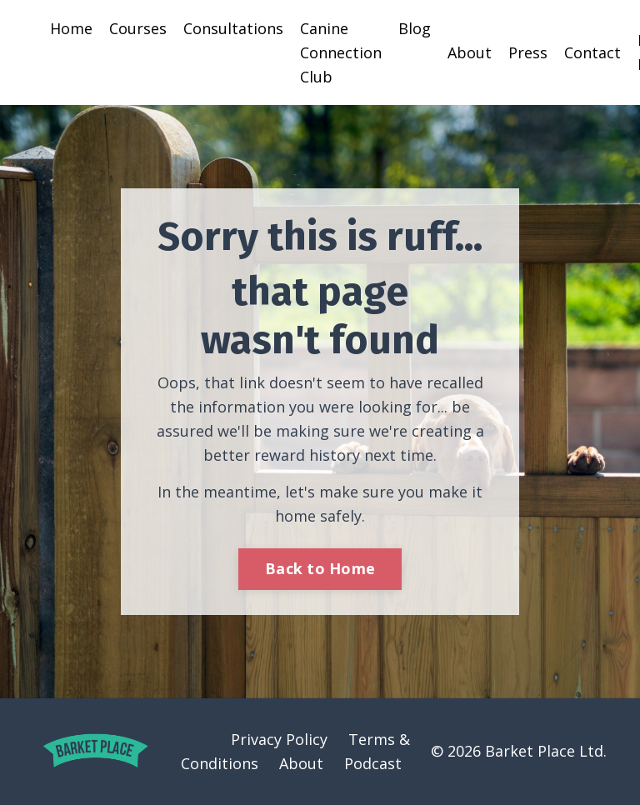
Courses (138, 28)
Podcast (373, 763)
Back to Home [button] (320, 568)
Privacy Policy (279, 739)
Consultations (233, 28)
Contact (592, 52)
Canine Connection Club (341, 52)
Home (71, 28)
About (470, 52)
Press (528, 52)
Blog (414, 28)
